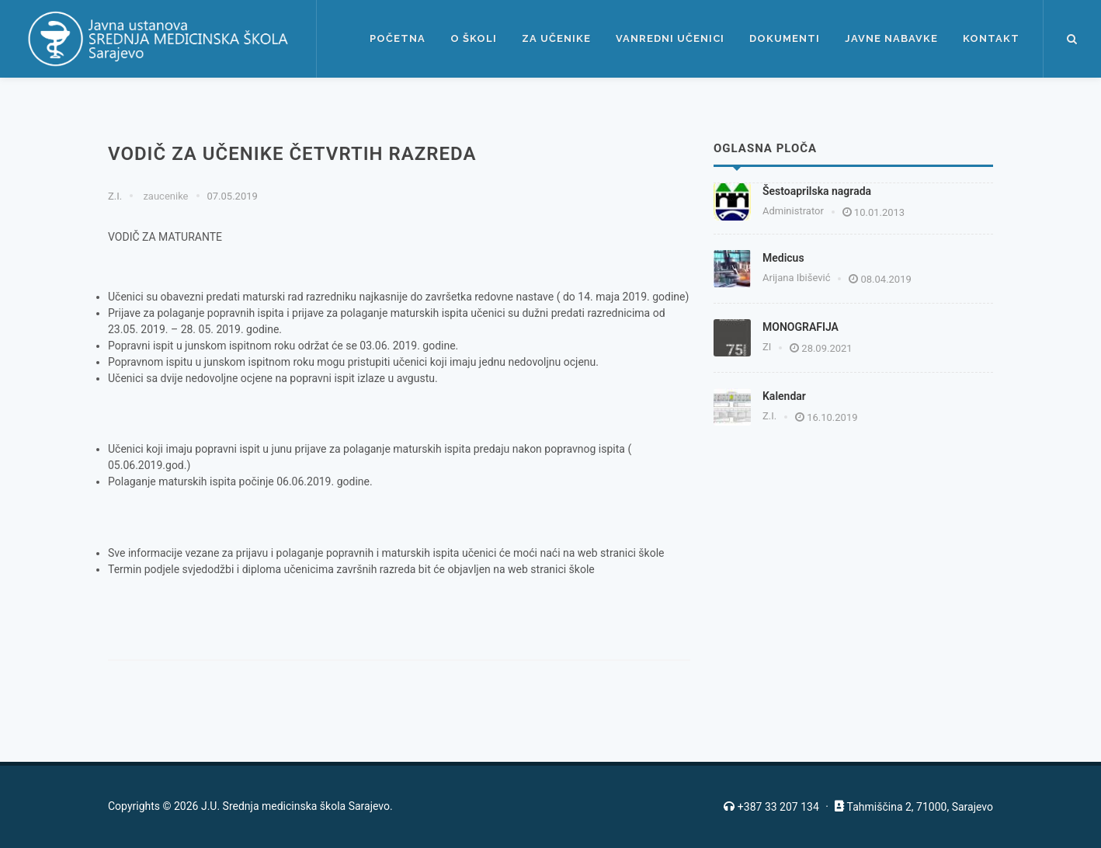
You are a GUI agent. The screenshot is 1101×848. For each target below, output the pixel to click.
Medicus (783, 258)
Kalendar (784, 396)
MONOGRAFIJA (800, 327)
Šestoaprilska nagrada (816, 191)
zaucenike (164, 196)
